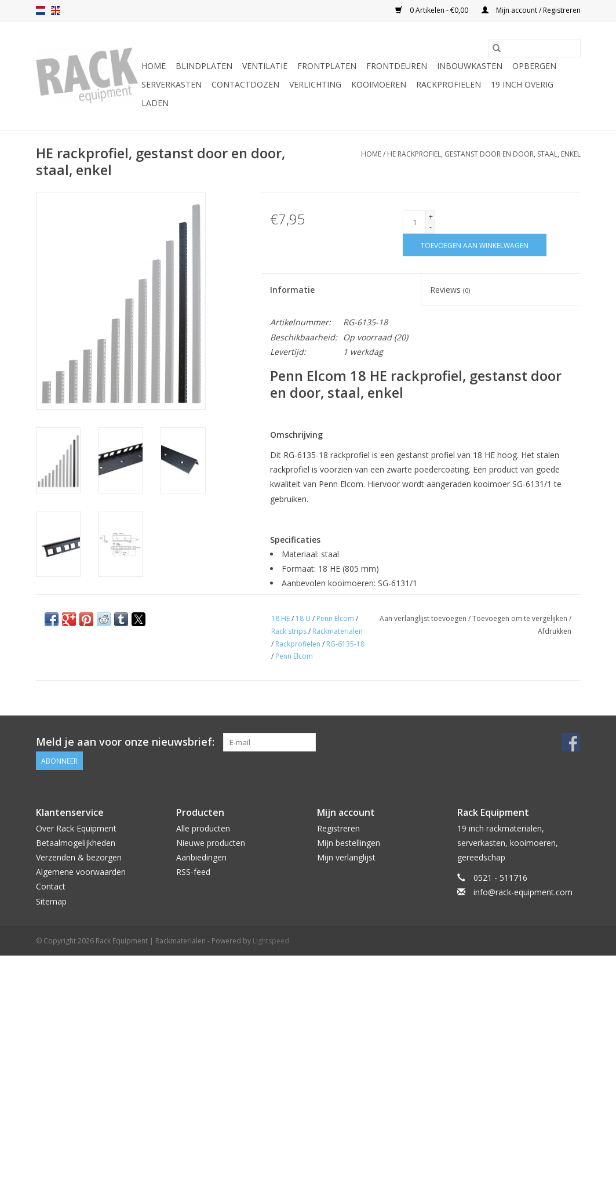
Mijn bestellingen (348, 842)
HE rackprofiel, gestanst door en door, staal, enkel (484, 154)
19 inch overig (522, 84)
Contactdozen (245, 84)
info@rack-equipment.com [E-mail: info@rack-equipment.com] (523, 892)
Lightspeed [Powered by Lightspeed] (271, 941)
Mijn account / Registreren (531, 10)
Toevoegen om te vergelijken (520, 618)
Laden (155, 102)
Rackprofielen (448, 84)
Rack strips (289, 631)
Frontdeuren (396, 65)
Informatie (292, 289)
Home (153, 65)
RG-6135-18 (345, 644)
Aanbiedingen (201, 857)
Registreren (338, 828)
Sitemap (51, 901)
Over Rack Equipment (76, 828)
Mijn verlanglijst (346, 857)
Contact (50, 886)
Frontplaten (326, 65)
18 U (303, 618)
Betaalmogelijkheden (75, 842)
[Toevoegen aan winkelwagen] (474, 245)
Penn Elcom (335, 618)
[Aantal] (414, 222)
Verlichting (315, 84)
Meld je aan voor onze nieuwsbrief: (125, 742)
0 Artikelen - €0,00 (432, 10)
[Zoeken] (534, 48)
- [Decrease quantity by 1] (430, 227)
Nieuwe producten (210, 842)
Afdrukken (554, 631)
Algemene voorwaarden (81, 871)
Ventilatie (264, 65)
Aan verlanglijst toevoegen (424, 618)
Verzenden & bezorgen (79, 857)
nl (40, 10)
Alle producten (203, 828)
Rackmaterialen (337, 631)
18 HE (280, 618)
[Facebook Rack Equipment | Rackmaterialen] (571, 742)
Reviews (450, 289)
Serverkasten (171, 84)
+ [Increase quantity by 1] (431, 216)
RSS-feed (193, 871)
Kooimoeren (378, 84)
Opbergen (534, 65)
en (55, 10)
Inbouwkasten (469, 65)
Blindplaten (204, 65)
